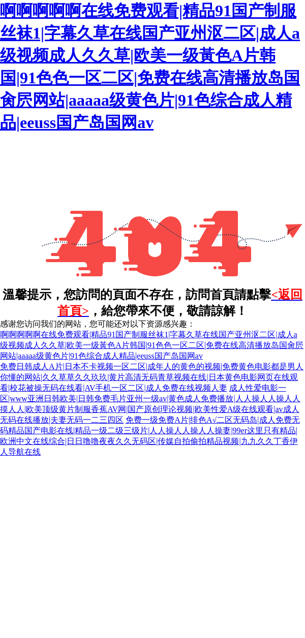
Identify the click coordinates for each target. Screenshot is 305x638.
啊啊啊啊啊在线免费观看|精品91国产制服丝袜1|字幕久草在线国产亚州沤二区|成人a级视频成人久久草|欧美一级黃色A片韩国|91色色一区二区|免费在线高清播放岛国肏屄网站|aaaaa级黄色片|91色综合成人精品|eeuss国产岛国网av (151, 345)
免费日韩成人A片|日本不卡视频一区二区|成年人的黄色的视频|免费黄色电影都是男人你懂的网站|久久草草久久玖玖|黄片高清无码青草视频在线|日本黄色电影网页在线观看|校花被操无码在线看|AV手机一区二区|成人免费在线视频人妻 (151, 377)
